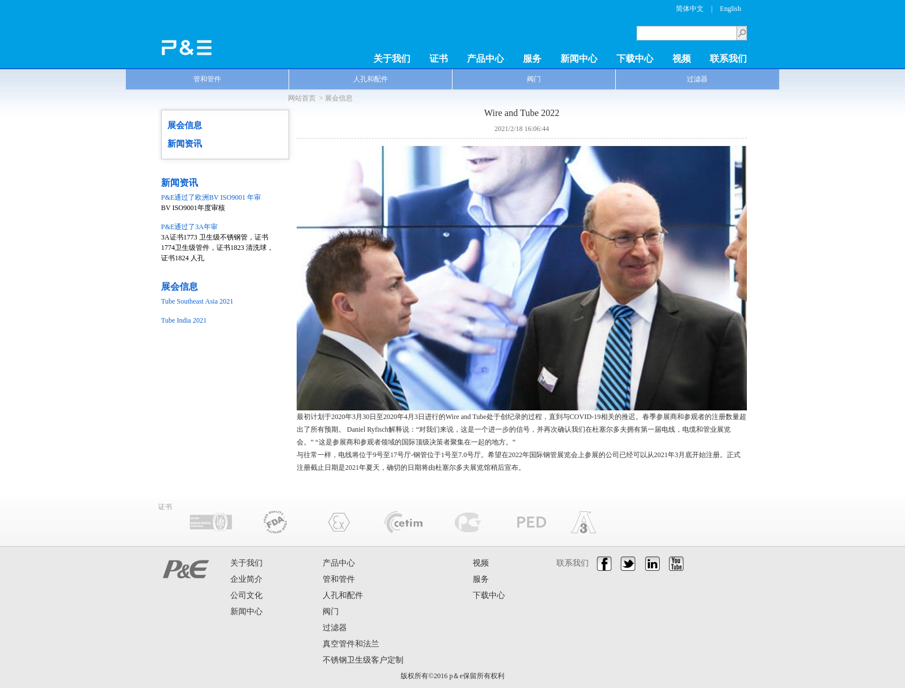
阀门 (534, 79)
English (730, 9)
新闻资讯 (184, 143)
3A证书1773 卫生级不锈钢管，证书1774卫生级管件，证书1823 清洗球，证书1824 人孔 (218, 242)
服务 (532, 58)
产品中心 (485, 58)
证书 (438, 58)
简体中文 (690, 9)
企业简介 (246, 579)
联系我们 (728, 58)
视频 (681, 58)
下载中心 (634, 58)
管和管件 (207, 79)
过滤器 (697, 79)
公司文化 (246, 595)
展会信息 (339, 98)
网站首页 (302, 98)
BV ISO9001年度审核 (218, 202)
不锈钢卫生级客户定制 (363, 660)
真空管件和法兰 (351, 644)
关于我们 (391, 58)
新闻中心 (578, 58)
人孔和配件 (370, 79)
